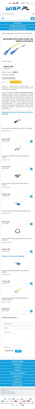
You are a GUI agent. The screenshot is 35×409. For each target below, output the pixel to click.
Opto (9, 61)
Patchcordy (18, 33)
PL (14, 3)
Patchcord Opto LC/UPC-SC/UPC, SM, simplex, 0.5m (16, 211)
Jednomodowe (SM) (27, 33)
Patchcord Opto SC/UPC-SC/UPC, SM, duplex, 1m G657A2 (15, 184)
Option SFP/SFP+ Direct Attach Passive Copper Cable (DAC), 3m (16, 239)
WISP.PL (17, 8)
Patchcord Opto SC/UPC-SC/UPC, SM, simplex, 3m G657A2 (15, 156)
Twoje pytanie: (7, 332)
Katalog (4, 33)
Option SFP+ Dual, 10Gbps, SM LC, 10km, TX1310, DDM (17, 128)
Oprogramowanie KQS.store (8, 392)
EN (17, 3)
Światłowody (10, 33)
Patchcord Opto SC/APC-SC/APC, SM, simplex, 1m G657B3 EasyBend (15, 298)
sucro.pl (9, 393)
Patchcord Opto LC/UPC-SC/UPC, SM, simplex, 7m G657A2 (15, 271)
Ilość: (3, 82)
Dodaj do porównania (9, 78)
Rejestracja (28, 18)
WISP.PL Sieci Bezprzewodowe (9, 389)
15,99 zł (15, 72)
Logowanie (23, 18)
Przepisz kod (7, 347)
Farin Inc (14, 393)
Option (9, 130)
